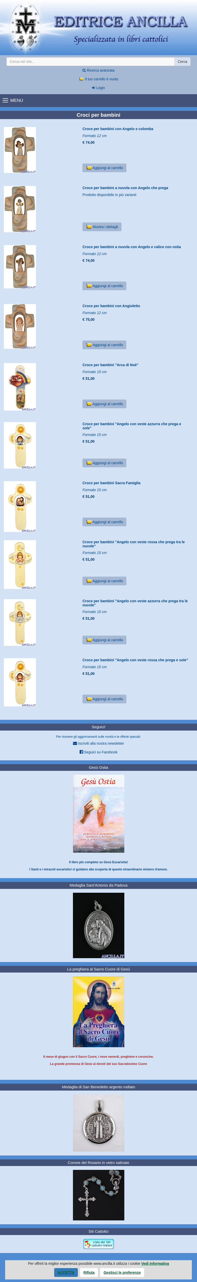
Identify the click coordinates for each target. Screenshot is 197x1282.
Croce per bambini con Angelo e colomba (117, 129)
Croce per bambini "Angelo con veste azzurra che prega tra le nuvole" (135, 603)
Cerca (182, 62)
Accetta (66, 1272)
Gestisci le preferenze (122, 1272)
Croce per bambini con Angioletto (111, 306)
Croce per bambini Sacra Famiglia (111, 483)
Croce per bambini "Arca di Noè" (110, 365)
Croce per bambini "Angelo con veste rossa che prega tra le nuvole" (133, 544)
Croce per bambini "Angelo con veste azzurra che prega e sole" (131, 426)
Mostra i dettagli (102, 226)
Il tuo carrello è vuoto (98, 79)
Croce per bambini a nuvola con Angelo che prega (125, 188)
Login (98, 88)
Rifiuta (89, 1272)
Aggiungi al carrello (104, 167)
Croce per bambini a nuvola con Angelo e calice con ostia (131, 247)
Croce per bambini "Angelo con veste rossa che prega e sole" (135, 660)
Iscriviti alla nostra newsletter (98, 743)
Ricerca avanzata (98, 70)
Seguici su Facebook (99, 752)
